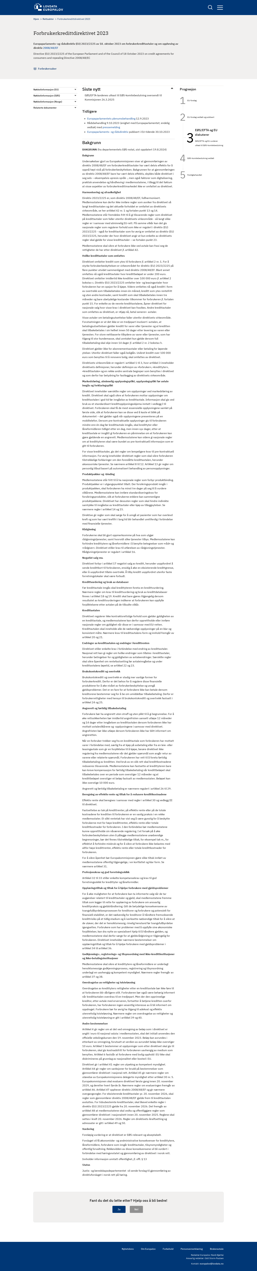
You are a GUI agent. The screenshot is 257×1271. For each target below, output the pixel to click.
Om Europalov (148, 1248)
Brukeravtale (217, 1248)
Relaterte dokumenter (45, 107)
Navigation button (220, 8)
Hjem (36, 19)
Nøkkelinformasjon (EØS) (46, 95)
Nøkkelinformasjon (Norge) (47, 101)
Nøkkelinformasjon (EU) (46, 89)
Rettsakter (48, 19)
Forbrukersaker (47, 68)
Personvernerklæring (192, 1248)
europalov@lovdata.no (212, 1263)
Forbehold (168, 1248)
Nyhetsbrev (128, 1248)
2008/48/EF (50, 47)
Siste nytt (91, 89)
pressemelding (111, 127)
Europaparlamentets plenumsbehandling (111, 118)
